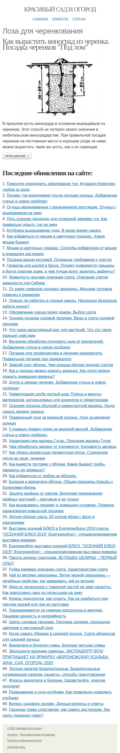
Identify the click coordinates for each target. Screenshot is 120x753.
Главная (40, 19)
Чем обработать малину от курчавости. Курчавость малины (63, 447)
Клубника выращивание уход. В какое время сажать (54, 230)
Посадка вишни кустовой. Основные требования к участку (59, 260)
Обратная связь (16, 747)
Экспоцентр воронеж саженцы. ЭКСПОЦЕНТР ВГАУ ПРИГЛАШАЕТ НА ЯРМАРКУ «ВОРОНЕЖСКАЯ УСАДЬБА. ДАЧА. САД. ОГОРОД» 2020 (55, 657)
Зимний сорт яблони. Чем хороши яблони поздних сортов (61, 365)
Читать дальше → (17, 156)
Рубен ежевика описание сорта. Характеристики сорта (58, 569)
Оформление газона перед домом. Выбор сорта (52, 312)
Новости (60, 19)
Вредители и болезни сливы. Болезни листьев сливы (57, 645)
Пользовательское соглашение (37, 734)
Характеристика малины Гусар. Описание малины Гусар (60, 441)
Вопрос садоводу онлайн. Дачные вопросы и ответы (56, 704)
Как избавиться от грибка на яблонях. (43, 476)
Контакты (12, 734)
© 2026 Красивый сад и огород (24, 728)
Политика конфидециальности (24, 740)
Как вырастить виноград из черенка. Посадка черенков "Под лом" (55, 44)
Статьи (79, 19)
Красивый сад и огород (60, 9)
